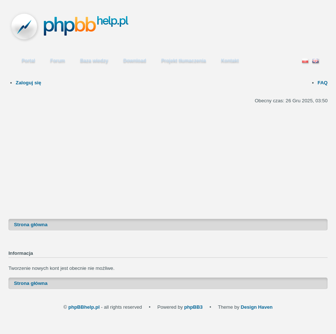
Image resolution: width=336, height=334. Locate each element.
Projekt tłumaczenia (183, 60)
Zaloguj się (28, 82)
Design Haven (256, 307)
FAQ (323, 82)
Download (134, 60)
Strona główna (30, 224)
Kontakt (230, 60)
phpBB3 (193, 307)
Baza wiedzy (94, 60)
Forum (57, 60)
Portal (28, 60)
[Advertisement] (168, 156)
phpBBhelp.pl (84, 307)
